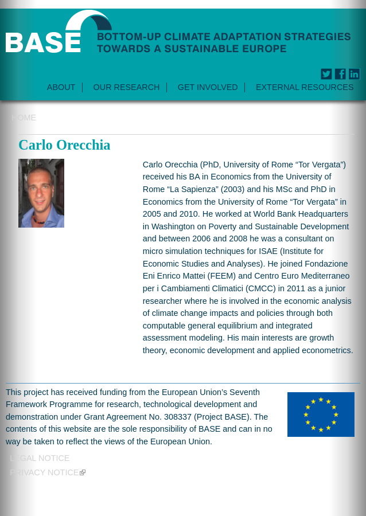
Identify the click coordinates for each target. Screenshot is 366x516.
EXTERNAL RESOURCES (305, 87)
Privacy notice (47, 472)
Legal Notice (39, 458)
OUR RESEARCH (127, 87)
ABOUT (61, 87)
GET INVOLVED (208, 87)
